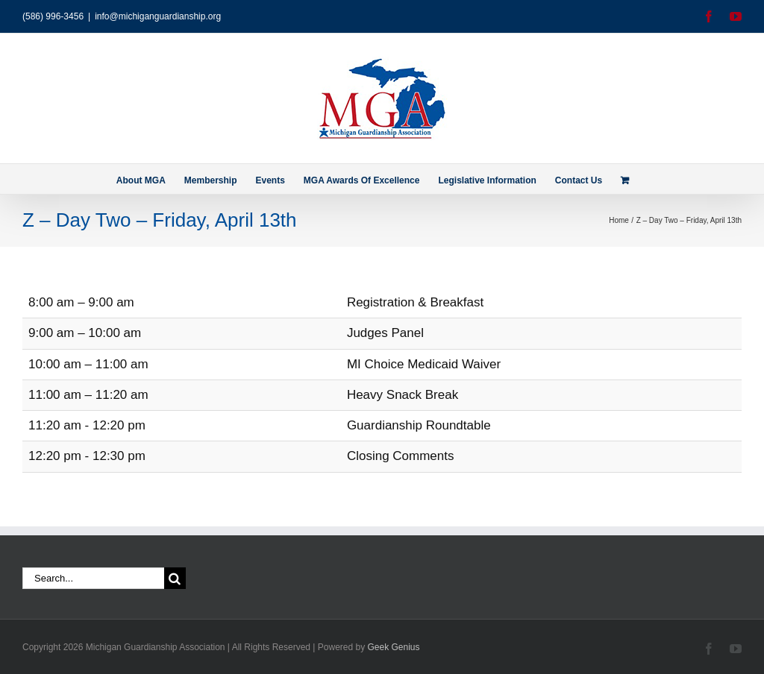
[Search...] (93, 578)
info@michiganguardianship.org (158, 16)
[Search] (175, 578)
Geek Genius (394, 647)
